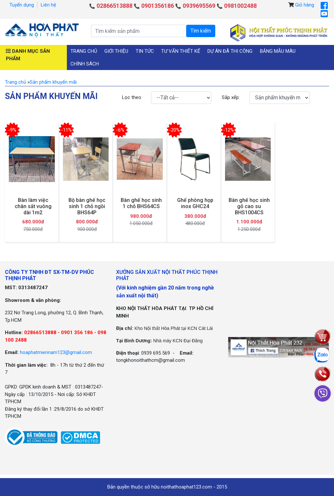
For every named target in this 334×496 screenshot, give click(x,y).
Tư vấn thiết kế (180, 51)
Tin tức (145, 51)
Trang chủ (83, 51)
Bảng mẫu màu (278, 51)
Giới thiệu (116, 51)
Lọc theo (131, 97)
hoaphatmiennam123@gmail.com (56, 352)
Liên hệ (48, 5)
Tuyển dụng (21, 5)
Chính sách (84, 64)
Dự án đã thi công (229, 51)
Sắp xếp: (231, 97)
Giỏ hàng (304, 5)
